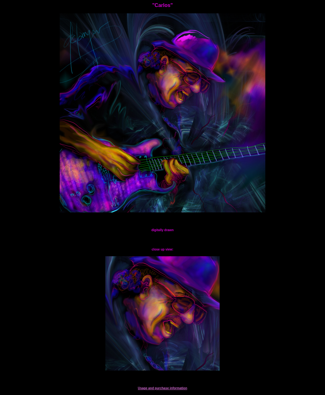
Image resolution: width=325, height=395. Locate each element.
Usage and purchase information (162, 388)
